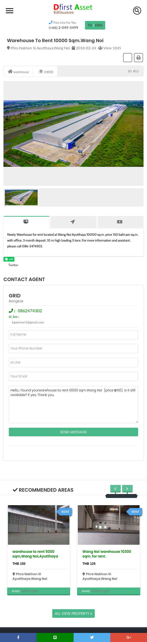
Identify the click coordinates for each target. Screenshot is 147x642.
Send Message (73, 432)
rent (65, 511)
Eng (99, 25)
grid (14, 295)
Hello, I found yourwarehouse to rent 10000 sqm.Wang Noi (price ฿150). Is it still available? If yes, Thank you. (73, 404)
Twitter (10, 265)
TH (90, 25)
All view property (73, 613)
